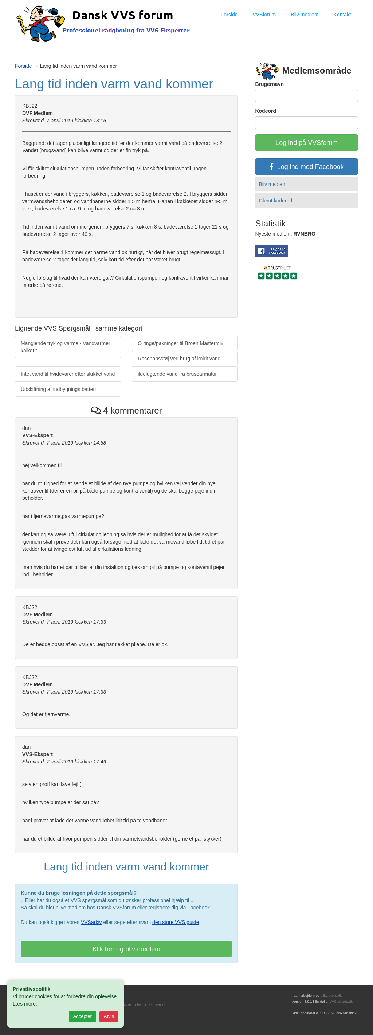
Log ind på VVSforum (306, 142)
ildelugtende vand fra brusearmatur (177, 374)
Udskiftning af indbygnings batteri (58, 389)
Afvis (109, 1016)
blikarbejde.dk (331, 995)
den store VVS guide (175, 922)
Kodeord (265, 111)
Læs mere (24, 1004)
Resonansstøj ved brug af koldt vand (179, 359)
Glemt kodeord (275, 201)
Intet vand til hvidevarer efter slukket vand (68, 374)
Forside (229, 14)
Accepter (82, 1016)
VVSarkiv (91, 922)
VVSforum (264, 14)
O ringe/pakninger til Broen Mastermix (180, 343)
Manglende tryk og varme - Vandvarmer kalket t (65, 346)
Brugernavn (269, 84)
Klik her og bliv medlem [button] (126, 949)
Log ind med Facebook (307, 166)
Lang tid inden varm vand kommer (114, 83)
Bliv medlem (304, 14)
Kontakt (342, 14)
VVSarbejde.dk (341, 1001)
